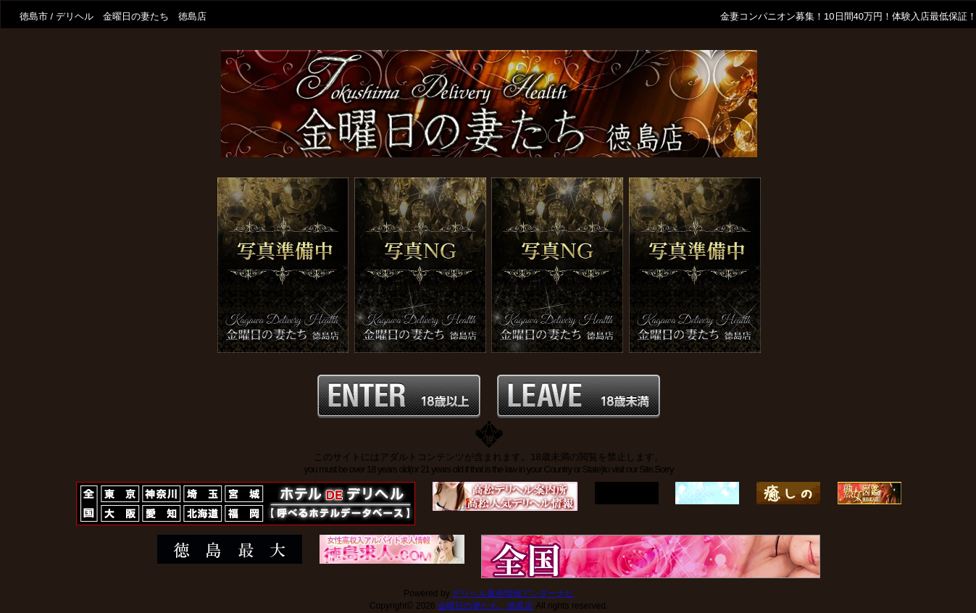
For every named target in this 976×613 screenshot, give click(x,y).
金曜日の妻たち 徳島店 (485, 606)
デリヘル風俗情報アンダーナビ (513, 593)
